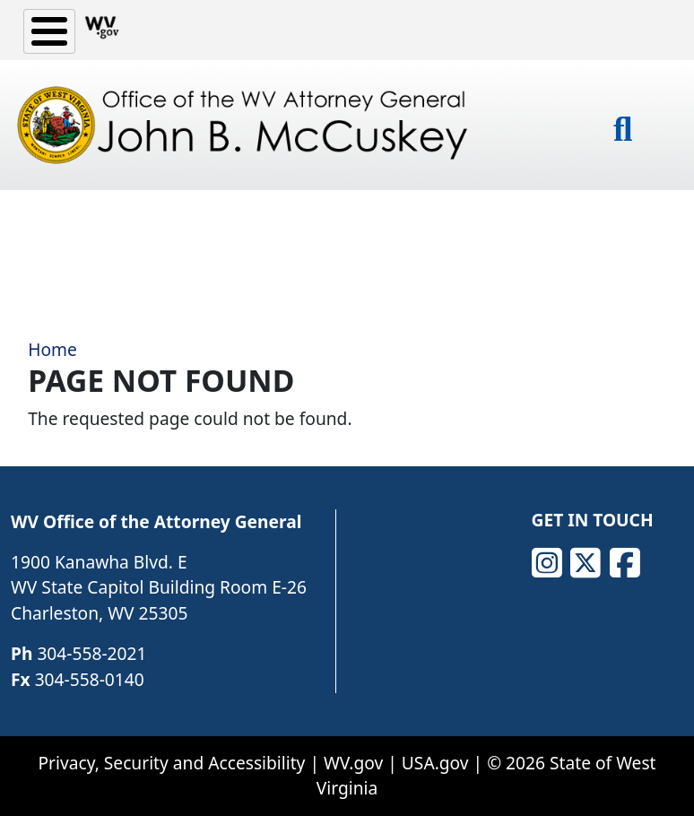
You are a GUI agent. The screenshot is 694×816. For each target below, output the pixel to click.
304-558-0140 (89, 679)
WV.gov (353, 763)
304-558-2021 (91, 653)
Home (52, 349)
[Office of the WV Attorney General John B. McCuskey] (246, 125)
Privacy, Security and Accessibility (171, 763)
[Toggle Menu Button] (49, 31)
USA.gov (435, 763)
